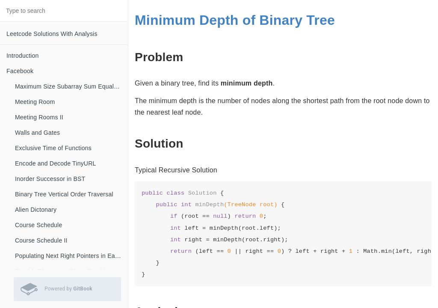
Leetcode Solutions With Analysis (52, 33)
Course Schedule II (41, 240)
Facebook (19, 71)
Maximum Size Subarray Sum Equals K (69, 86)
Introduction (22, 55)
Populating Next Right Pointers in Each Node (71, 255)
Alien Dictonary (35, 209)
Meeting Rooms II (39, 117)
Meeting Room (35, 101)
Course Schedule (38, 225)
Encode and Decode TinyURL (55, 163)
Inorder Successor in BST (50, 178)
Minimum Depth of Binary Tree (235, 20)
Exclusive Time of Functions (53, 148)
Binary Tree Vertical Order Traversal (64, 194)
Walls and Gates (37, 132)
